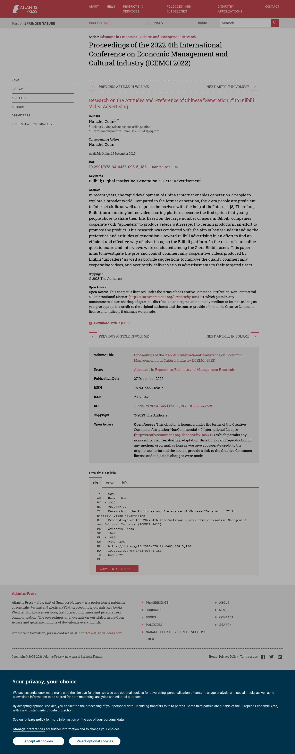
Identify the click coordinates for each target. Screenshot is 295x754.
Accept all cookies (38, 741)
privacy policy (35, 719)
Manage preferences (29, 729)
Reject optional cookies (94, 741)
